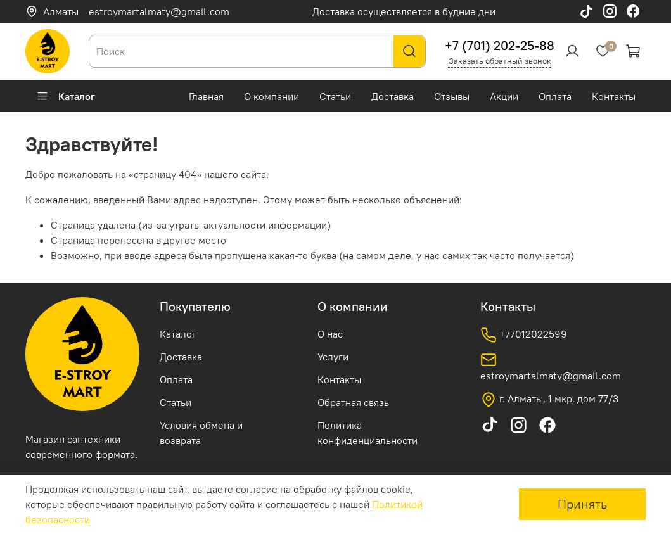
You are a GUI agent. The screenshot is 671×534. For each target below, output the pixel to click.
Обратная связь (353, 402)
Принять (582, 504)
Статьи (335, 96)
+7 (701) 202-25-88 (499, 45)
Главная (206, 96)
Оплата (555, 96)
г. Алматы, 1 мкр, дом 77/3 (549, 399)
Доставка (392, 96)
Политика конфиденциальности (367, 433)
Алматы (52, 11)
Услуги (332, 356)
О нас (330, 333)
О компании (271, 96)
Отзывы (452, 96)
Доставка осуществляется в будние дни (403, 11)
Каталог (65, 96)
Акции (504, 96)
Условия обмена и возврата (201, 433)
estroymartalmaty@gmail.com (159, 11)
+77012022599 (523, 335)
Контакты (614, 96)
